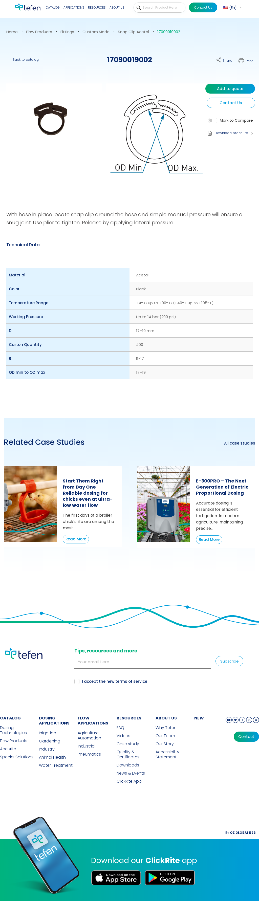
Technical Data (23, 245)
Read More (76, 539)
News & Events (131, 773)
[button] (51, 137)
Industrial (86, 746)
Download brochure (231, 132)
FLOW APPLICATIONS (93, 720)
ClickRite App (129, 781)
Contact (246, 736)
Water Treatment (56, 765)
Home (12, 31)
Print (249, 61)
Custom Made (96, 31)
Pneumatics (89, 754)
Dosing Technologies (13, 730)
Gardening (49, 741)
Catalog (53, 7)
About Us (117, 7)
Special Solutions (16, 757)
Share (227, 60)
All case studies (239, 443)
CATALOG (10, 718)
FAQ (120, 727)
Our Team (165, 735)
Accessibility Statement (167, 755)
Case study (128, 743)
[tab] (23, 244)
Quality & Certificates (128, 755)
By (240, 832)
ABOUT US (166, 718)
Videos (123, 735)
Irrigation (47, 733)
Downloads (128, 765)
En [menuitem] (233, 7)
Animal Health (52, 757)
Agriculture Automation (89, 736)
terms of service (131, 681)
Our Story (165, 743)
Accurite (8, 749)
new (199, 718)
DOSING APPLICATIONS (54, 720)
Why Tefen (166, 727)
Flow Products (39, 31)
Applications (73, 7)
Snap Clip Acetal (133, 31)
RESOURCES (129, 718)
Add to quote (230, 88)
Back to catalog (26, 59)
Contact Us (203, 7)
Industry (47, 749)
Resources (97, 7)
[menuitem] (232, 7)
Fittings (67, 31)
